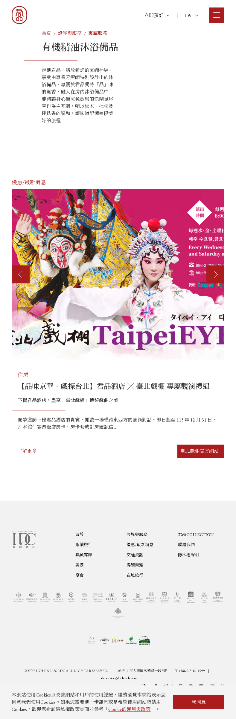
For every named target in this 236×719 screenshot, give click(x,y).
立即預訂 (157, 15)
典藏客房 (83, 584)
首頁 (46, 33)
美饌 (79, 594)
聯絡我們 (186, 574)
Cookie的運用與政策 (129, 709)
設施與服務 (70, 33)
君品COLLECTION (196, 564)
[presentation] (21, 274)
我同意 (198, 702)
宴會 (79, 604)
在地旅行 (135, 604)
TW (191, 15)
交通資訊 (135, 584)
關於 (79, 564)
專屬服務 (97, 33)
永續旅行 (83, 574)
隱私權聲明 (188, 584)
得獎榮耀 (135, 594)
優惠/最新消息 (140, 574)
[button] (178, 479)
